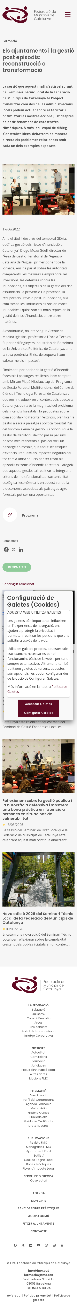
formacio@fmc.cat (38, 1275)
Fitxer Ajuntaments (38, 1224)
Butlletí (39, 1155)
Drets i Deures (38, 1126)
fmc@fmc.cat (38, 1271)
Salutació (38, 1010)
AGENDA (38, 1193)
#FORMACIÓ (17, 567)
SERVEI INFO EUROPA (38, 1176)
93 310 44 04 (41, 1288)
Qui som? (38, 1014)
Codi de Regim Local (38, 1160)
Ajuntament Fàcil (38, 1151)
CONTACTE (38, 1231)
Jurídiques (38, 1065)
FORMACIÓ (38, 1091)
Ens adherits (38, 1027)
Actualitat (38, 1052)
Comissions (38, 1057)
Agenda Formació (38, 1104)
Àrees (38, 1023)
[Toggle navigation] (68, 14)
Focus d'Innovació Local (38, 1070)
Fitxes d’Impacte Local (38, 1168)
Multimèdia (39, 1108)
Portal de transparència (38, 1031)
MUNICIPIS (38, 1201)
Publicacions (38, 1117)
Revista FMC (38, 1143)
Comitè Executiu (39, 1018)
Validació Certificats (38, 1121)
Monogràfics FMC (38, 1147)
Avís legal (14, 1295)
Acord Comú (38, 1216)
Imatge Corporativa (38, 1036)
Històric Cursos (38, 1113)
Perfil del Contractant (38, 1100)
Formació (38, 1061)
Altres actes (38, 1074)
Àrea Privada (38, 1095)
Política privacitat (38, 1295)
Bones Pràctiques (38, 1164)
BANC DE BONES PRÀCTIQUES (39, 1208)
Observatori (38, 1180)
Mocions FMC (38, 1078)
